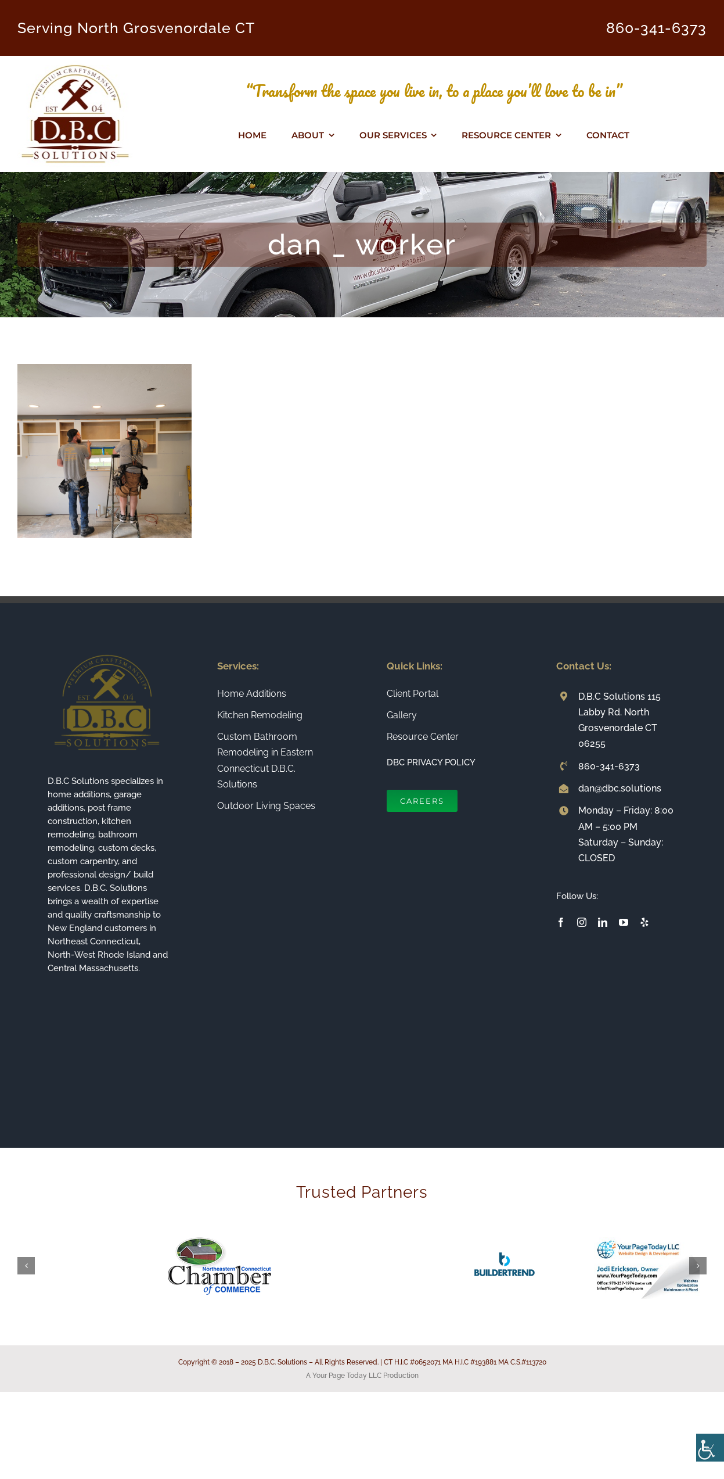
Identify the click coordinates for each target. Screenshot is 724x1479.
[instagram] (581, 922)
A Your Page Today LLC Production (362, 1375)
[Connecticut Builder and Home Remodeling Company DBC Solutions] (75, 60)
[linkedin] (602, 922)
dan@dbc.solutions (619, 788)
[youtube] (623, 922)
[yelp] (644, 922)
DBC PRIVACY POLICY (431, 762)
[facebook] (560, 922)
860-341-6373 (656, 28)
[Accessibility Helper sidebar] (710, 1448)
